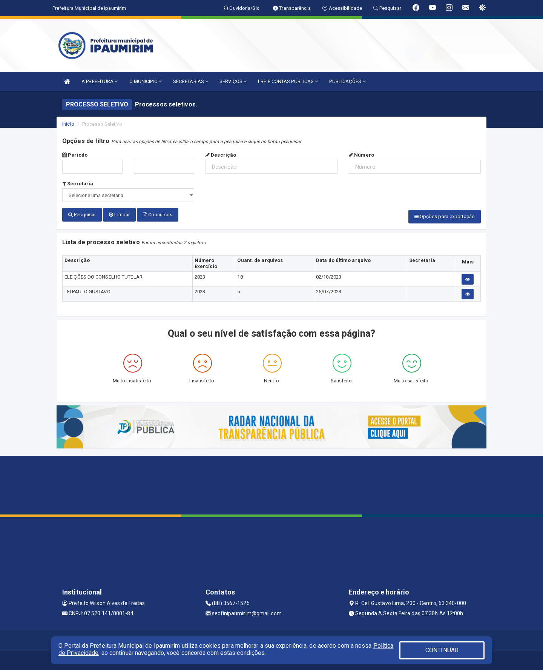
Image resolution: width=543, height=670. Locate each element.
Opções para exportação (444, 216)
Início (68, 124)
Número (361, 155)
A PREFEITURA (99, 81)
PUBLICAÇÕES (347, 81)
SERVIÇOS (233, 81)
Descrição (221, 155)
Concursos (157, 214)
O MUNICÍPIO (145, 81)
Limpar (119, 214)
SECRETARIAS (190, 81)
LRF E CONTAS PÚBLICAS (288, 81)
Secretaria (77, 183)
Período (74, 155)
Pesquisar (82, 214)
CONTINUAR (442, 650)
